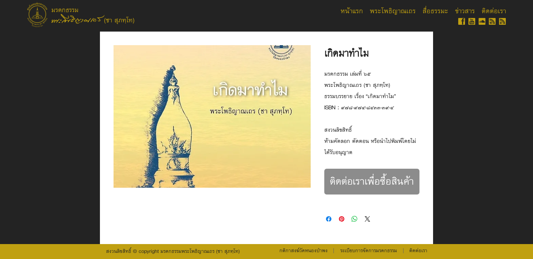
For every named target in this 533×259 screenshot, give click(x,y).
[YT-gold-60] (471, 21)
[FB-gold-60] (461, 21)
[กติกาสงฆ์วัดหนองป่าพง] (303, 251)
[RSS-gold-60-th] (492, 21)
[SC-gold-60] (482, 21)
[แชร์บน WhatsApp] (354, 219)
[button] (368, 251)
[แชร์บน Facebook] (329, 219)
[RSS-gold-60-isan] (502, 21)
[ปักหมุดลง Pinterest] (342, 219)
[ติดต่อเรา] (418, 251)
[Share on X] (367, 219)
